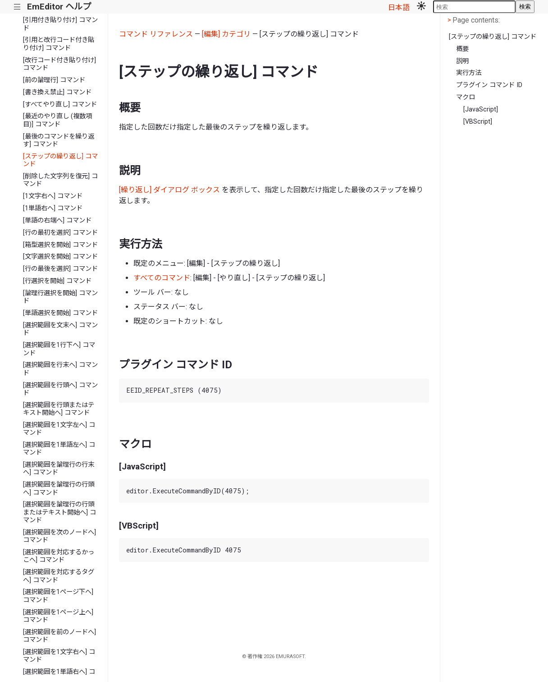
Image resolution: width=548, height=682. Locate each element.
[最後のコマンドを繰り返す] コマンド (58, 140)
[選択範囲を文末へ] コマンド (60, 329)
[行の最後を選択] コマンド (60, 269)
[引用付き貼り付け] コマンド (60, 24)
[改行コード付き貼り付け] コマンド (59, 64)
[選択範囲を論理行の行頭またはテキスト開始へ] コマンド (59, 512)
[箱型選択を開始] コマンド (60, 245)
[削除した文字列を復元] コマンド (60, 180)
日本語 (399, 7)
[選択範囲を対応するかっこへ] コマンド (58, 556)
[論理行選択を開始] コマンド (60, 297)
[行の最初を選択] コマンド (60, 233)
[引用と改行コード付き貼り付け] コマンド (58, 43)
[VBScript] (477, 121)
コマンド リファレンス (156, 34)
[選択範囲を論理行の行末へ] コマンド (58, 468)
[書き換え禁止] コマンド (57, 92)
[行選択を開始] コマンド (57, 281)
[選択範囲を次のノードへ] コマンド (59, 536)
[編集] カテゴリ (226, 34)
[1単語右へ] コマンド (52, 208)
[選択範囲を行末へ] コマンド (60, 368)
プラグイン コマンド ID (489, 85)
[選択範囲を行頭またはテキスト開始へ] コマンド (58, 409)
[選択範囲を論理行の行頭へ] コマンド (58, 488)
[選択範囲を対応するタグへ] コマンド (58, 576)
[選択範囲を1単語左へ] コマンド (59, 448)
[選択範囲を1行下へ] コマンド (59, 349)
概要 (462, 49)
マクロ (465, 97)
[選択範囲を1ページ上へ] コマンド (58, 616)
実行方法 (468, 73)
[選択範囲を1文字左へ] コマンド (59, 428)
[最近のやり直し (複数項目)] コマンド (57, 120)
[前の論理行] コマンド (54, 80)
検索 (525, 6)
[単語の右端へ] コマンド (57, 220)
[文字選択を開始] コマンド (60, 256)
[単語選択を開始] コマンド (60, 313)
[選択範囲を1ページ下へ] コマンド (58, 595)
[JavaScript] (480, 109)
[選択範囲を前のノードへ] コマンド (59, 636)
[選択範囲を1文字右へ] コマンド (59, 655)
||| (17, 7)
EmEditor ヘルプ (59, 6)
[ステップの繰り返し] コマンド (60, 160)
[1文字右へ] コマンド (52, 196)
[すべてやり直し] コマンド (60, 104)
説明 (462, 61)
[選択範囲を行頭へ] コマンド (60, 389)
